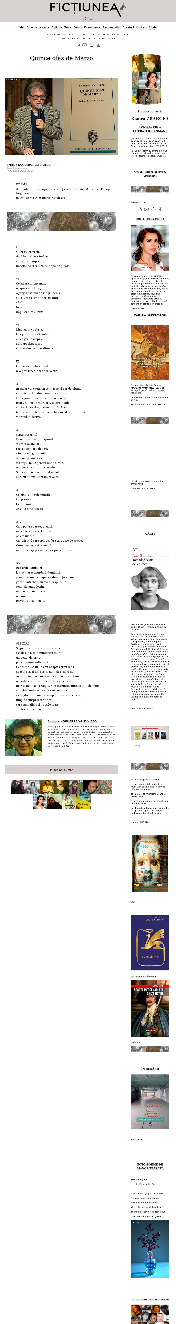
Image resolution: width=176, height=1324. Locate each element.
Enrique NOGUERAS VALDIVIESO (29, 164)
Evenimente (92, 27)
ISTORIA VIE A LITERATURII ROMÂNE (150, 129)
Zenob (77, 27)
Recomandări (112, 27)
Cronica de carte (38, 27)
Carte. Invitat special (17, 168)
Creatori (128, 27)
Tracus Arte (137, 1139)
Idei (21, 27)
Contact (141, 27)
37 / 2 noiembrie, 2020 (21, 170)
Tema (67, 27)
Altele (153, 27)
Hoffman (135, 1042)
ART (133, 901)
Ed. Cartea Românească (143, 976)
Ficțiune (56, 27)
